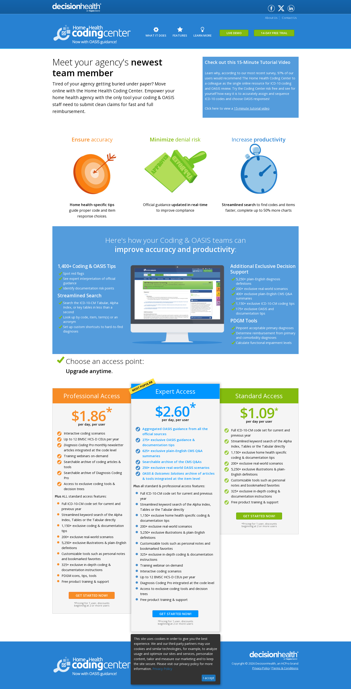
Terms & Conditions (285, 668)
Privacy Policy (261, 668)
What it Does (159, 32)
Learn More (216, 32)
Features (188, 32)
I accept (208, 678)
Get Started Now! (92, 595)
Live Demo (251, 35)
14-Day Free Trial (294, 35)
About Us (267, 17)
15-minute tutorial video (252, 108)
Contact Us (288, 17)
